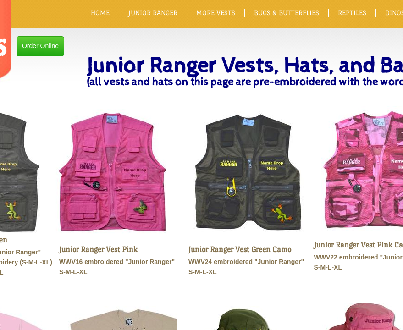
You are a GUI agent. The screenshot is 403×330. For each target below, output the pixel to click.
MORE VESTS (215, 12)
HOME (100, 12)
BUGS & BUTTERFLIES (286, 12)
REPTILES (352, 12)
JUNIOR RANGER (152, 12)
